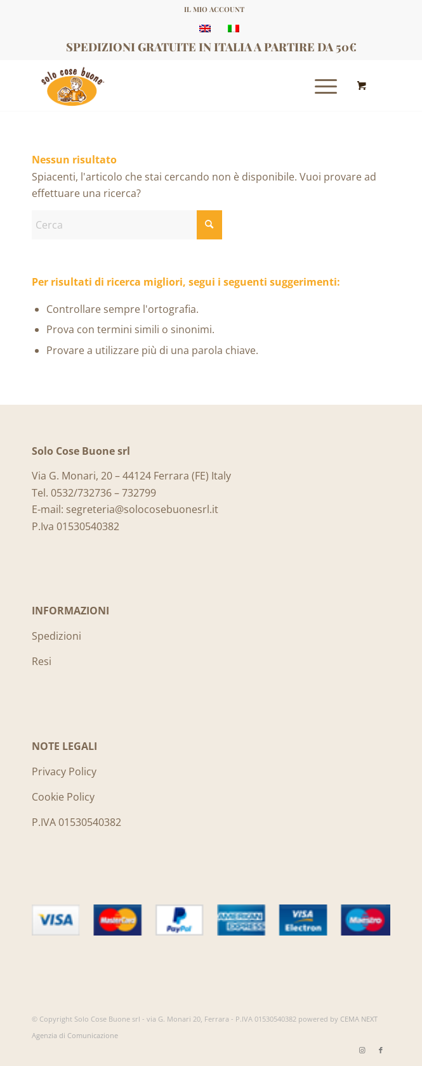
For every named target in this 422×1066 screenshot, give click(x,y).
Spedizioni (56, 636)
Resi (41, 661)
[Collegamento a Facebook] (380, 1050)
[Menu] (319, 85)
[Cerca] (127, 224)
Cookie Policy (63, 797)
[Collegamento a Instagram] (361, 1050)
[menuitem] (214, 9)
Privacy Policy (64, 771)
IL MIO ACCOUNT (214, 9)
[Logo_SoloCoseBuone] (175, 85)
